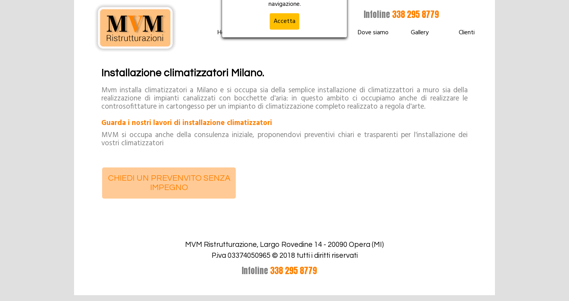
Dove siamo (373, 33)
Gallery (420, 33)
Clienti (467, 33)
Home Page (232, 33)
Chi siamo (326, 33)
